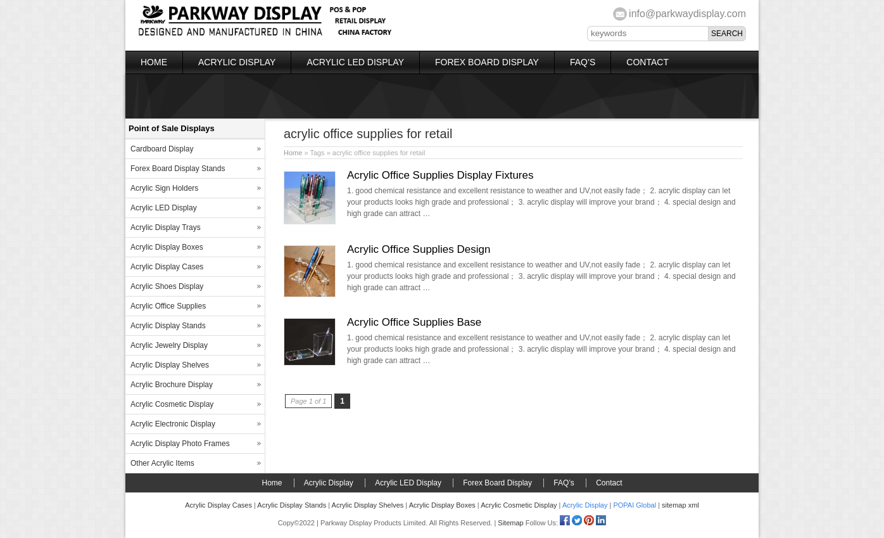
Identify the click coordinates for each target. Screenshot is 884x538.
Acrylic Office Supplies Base (414, 322)
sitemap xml (680, 505)
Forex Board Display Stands (177, 168)
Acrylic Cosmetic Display (171, 404)
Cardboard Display (161, 148)
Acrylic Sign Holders (164, 188)
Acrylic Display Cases (166, 266)
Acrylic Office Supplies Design (418, 249)
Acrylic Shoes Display (166, 286)
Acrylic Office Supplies (168, 306)
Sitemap (510, 523)
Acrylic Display (236, 62)
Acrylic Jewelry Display (169, 345)
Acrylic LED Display (355, 62)
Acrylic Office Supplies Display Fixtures (440, 175)
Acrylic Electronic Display (172, 424)
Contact (647, 62)
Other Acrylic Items (162, 463)
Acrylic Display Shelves (169, 365)
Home (154, 62)
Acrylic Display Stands (168, 325)
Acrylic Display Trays (165, 227)
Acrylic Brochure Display (171, 384)
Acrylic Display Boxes (166, 247)
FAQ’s (582, 62)
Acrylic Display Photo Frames (180, 443)
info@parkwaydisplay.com (687, 13)
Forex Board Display (487, 62)
